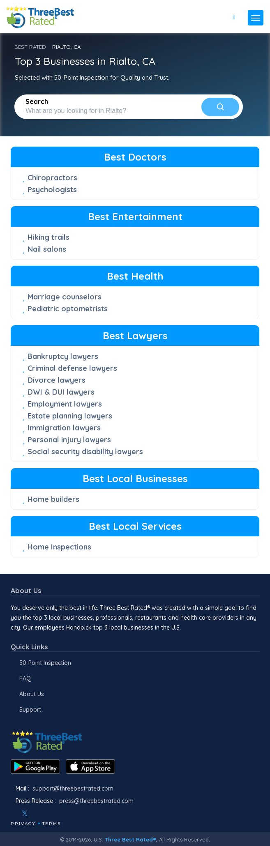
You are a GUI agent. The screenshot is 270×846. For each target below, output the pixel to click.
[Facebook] (11, 813)
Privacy (23, 823)
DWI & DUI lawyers (61, 392)
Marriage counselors (65, 296)
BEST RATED (30, 47)
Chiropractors (52, 177)
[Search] (220, 107)
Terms (51, 823)
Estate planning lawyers (70, 416)
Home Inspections (59, 547)
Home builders (53, 499)
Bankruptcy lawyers (63, 356)
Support (30, 709)
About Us (31, 694)
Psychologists (52, 189)
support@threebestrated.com (72, 788)
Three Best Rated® (130, 839)
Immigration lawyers (64, 427)
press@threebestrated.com (96, 801)
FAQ (25, 678)
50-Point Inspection (45, 663)
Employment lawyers (65, 404)
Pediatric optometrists (68, 308)
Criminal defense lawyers (72, 368)
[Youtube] (49, 813)
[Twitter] (25, 813)
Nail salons (47, 249)
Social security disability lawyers (85, 451)
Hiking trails (48, 237)
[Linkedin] (60, 813)
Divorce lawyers (56, 380)
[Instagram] (38, 813)
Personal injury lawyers (69, 439)
